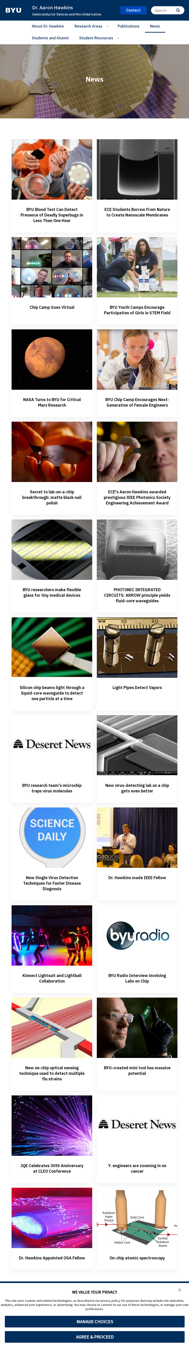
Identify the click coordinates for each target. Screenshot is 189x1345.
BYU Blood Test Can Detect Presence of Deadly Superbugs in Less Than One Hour (52, 217)
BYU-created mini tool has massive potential (137, 1104)
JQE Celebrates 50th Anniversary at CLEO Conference (52, 1204)
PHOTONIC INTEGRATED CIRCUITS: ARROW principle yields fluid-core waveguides (137, 617)
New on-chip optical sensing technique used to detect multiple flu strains (52, 1106)
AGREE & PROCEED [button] (95, 1337)
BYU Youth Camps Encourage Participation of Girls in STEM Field (137, 318)
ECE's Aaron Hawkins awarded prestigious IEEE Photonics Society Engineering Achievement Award (137, 516)
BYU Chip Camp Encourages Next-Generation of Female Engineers (137, 416)
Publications (128, 26)
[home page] (13, 10)
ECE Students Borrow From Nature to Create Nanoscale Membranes (137, 214)
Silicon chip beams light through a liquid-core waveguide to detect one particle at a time (52, 717)
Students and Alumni (50, 38)
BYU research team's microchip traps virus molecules (52, 818)
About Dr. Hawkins (48, 26)
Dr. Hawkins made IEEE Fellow (137, 913)
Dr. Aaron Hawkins (53, 7)
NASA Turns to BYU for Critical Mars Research (52, 413)
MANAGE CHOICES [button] (95, 1321)
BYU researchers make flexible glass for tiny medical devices (52, 617)
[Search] (167, 10)
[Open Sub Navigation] (108, 26)
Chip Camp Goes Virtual (52, 312)
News (155, 26)
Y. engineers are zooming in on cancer (137, 1201)
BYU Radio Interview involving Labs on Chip (137, 1011)
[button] (179, 1289)
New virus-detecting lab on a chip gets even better (137, 816)
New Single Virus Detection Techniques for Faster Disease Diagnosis (52, 916)
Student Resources (96, 38)
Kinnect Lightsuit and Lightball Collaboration (52, 1011)
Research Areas (88, 26)
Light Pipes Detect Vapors (137, 709)
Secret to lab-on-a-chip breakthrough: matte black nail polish (52, 514)
